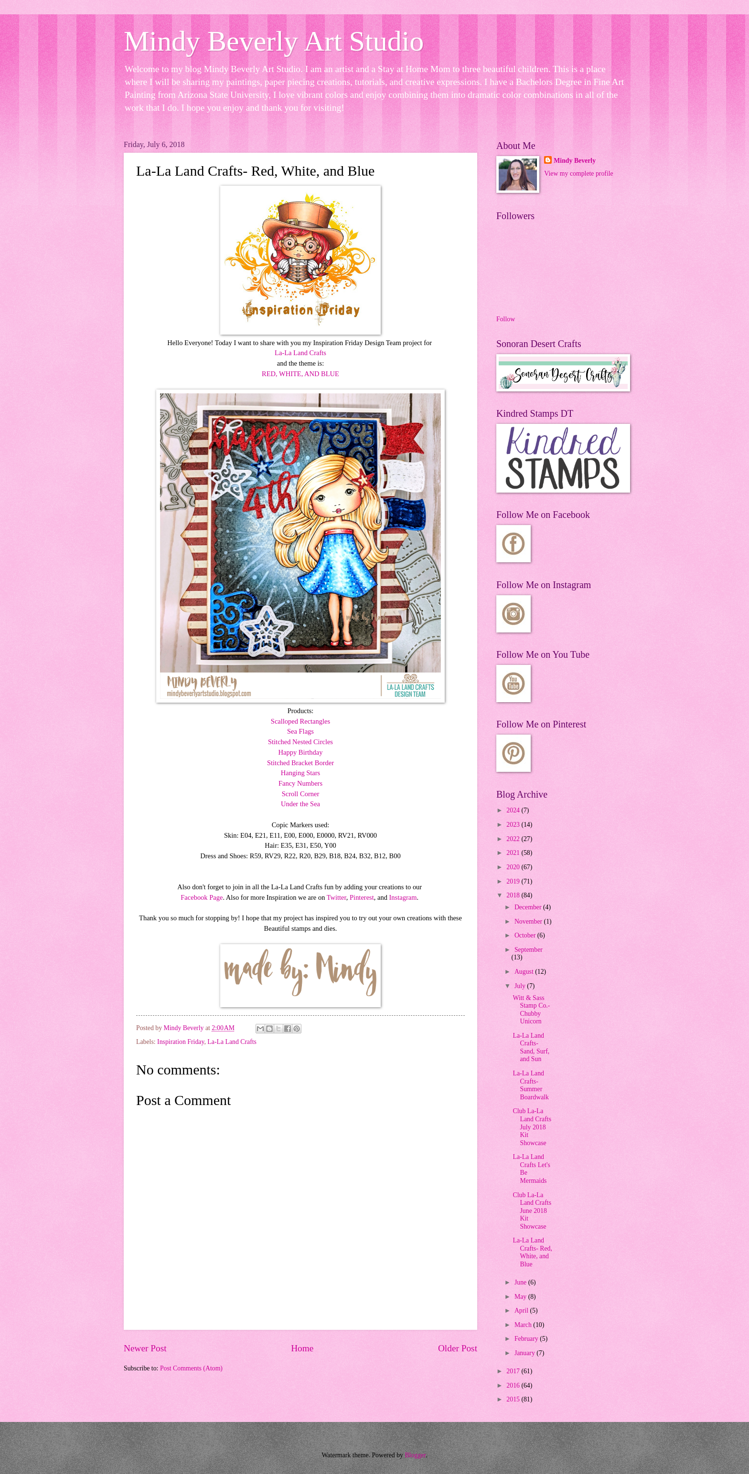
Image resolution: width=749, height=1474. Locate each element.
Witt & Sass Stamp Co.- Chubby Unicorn (531, 1009)
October (525, 935)
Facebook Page (202, 897)
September (528, 949)
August (524, 971)
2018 (513, 895)
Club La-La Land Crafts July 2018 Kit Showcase (532, 1126)
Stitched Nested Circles (300, 742)
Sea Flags (300, 731)
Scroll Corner (300, 794)
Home (302, 1348)
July (520, 986)
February (527, 1338)
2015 (513, 1399)
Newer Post (145, 1348)
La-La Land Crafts (300, 353)
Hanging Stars (300, 773)
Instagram (403, 897)
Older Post (457, 1348)
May (521, 1296)
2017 (513, 1371)
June (521, 1282)
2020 (513, 867)
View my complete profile (578, 173)
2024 (513, 810)
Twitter (336, 897)
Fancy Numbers (300, 783)
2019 (513, 881)
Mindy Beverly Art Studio (274, 41)
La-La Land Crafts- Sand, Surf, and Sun (531, 1047)
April (522, 1310)
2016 (513, 1385)
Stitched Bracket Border (300, 763)
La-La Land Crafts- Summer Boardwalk (531, 1085)
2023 (513, 824)
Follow (505, 319)
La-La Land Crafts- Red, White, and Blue (532, 1252)
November (529, 921)
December (528, 907)
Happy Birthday (300, 752)
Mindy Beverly (575, 160)
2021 (513, 852)
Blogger (415, 1455)
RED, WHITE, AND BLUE (300, 374)
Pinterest (362, 897)
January (525, 1353)
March (523, 1324)
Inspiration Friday (180, 1041)
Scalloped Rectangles (300, 721)
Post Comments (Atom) (191, 1368)
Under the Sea (300, 804)
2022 (513, 838)
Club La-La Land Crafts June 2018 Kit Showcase (532, 1210)
